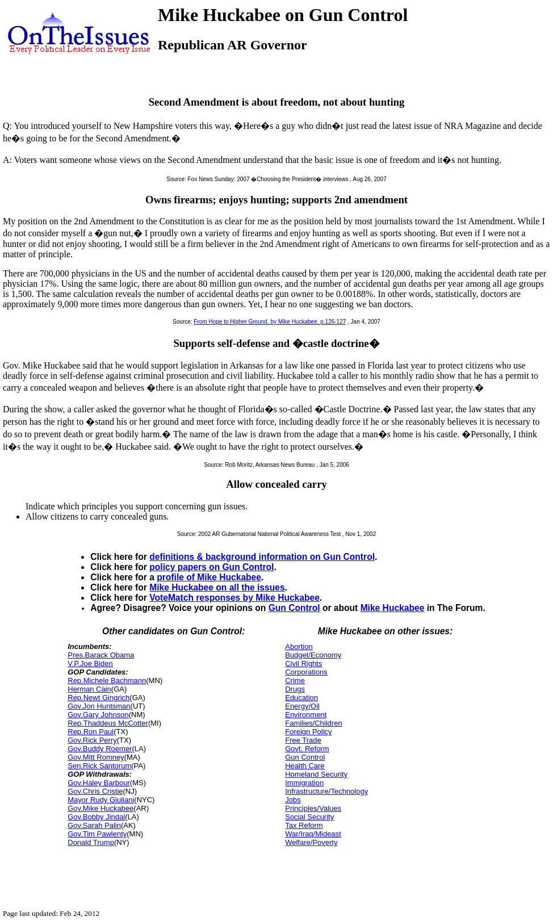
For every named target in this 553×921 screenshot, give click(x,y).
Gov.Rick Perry (92, 740)
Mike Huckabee (393, 608)
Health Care (304, 765)
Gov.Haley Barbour (99, 782)
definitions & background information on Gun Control (262, 557)
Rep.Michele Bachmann (107, 680)
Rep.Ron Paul (91, 731)
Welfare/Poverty (311, 842)
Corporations (306, 672)
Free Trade (303, 740)
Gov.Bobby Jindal (96, 817)
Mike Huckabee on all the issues (216, 587)
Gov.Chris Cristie (95, 791)
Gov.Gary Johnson (98, 714)
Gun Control (294, 608)
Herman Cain (89, 689)
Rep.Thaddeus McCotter (108, 723)
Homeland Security (316, 774)
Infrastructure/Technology (326, 791)
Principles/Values (313, 808)
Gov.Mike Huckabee (100, 808)
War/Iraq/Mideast (313, 834)
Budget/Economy (313, 655)
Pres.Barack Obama (101, 655)
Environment (305, 714)
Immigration (304, 782)
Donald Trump (91, 842)
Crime (295, 680)
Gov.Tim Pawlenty (97, 834)
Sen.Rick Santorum (99, 765)
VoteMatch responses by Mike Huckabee (234, 597)
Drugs (295, 689)
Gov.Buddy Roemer (100, 748)
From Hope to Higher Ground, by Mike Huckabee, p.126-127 (270, 322)
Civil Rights (303, 663)
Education (301, 697)
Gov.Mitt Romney (96, 757)
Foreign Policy (308, 731)
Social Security (309, 817)
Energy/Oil (302, 706)
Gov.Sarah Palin (94, 825)
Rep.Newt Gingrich (98, 697)
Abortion (298, 646)
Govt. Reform (307, 748)
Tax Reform (303, 825)
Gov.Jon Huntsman (99, 706)
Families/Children (313, 723)
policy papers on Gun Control (211, 567)
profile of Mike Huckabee (209, 577)
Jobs (292, 800)
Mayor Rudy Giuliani (101, 800)
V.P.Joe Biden (90, 663)
